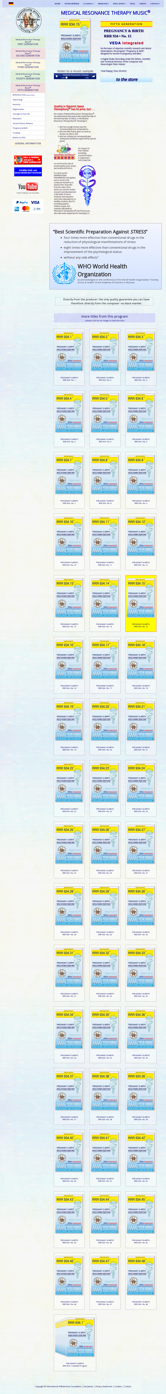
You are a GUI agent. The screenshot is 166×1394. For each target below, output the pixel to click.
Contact (127, 1386)
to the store (126, 79)
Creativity (16, 133)
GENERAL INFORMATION (28, 143)
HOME (58, 4)
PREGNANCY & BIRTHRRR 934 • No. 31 (69, 994)
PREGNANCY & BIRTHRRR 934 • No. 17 (105, 686)
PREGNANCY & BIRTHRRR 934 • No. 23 (105, 810)
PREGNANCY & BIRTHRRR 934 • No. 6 (141, 440)
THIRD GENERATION (28, 65)
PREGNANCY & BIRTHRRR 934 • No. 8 (105, 502)
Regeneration (18, 109)
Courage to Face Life (21, 114)
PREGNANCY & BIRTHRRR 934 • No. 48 (141, 1303)
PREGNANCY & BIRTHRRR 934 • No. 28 (69, 933)
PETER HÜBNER (72, 4)
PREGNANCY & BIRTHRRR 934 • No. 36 (141, 1056)
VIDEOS (142, 4)
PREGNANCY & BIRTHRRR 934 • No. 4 (69, 440)
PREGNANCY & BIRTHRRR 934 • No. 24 (141, 810)
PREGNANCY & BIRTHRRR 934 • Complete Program (75, 1364)
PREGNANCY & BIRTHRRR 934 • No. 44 (105, 1241)
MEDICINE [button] (103, 4)
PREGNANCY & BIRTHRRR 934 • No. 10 (69, 563)
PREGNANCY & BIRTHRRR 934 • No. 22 (69, 810)
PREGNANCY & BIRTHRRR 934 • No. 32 (105, 994)
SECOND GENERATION (28, 53)
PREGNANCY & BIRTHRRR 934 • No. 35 (105, 1056)
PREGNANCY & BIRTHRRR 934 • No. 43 (69, 1241)
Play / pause (57, 76)
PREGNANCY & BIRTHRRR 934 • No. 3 (141, 378)
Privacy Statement (103, 1386)
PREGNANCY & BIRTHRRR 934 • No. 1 (69, 378)
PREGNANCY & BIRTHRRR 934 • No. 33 (141, 994)
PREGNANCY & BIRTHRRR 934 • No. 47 (105, 1303)
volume (93, 76)
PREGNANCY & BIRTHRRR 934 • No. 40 (69, 1179)
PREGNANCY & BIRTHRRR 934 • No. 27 (141, 871)
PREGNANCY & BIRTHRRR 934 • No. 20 (105, 748)
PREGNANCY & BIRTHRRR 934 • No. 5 (105, 440)
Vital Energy (17, 99)
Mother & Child (19, 137)
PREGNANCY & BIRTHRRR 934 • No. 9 (141, 502)
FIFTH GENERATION (28, 88)
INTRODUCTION (23, 95)
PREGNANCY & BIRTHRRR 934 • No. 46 (69, 1303)
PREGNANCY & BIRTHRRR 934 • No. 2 (105, 378)
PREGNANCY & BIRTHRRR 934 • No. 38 (105, 1118)
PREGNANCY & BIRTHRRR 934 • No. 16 (69, 686)
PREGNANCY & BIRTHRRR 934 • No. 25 (69, 871)
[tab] (28, 42)
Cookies (118, 1386)
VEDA (132, 4)
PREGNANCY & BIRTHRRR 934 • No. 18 (141, 686)
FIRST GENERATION (28, 42)
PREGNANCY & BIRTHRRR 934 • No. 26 (105, 871)
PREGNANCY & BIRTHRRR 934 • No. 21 (141, 748)
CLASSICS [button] (88, 4)
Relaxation (17, 118)
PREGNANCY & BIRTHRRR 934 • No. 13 (69, 625)
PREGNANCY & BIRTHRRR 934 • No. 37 (69, 1118)
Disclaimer (88, 1386)
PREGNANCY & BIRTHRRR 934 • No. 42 (141, 1179)
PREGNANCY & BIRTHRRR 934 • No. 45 (141, 1241)
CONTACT (155, 4)
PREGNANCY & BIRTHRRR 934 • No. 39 (141, 1118)
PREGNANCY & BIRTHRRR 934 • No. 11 (105, 563)
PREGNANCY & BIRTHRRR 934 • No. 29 (105, 933)
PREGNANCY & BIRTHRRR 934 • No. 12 (141, 563)
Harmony (16, 104)
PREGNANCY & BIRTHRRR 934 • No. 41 (105, 1179)
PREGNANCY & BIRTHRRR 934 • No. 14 (105, 625)
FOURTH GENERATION (28, 76)
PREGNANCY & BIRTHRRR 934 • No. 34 (69, 1056)
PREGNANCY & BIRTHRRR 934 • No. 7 (69, 502)
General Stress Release (23, 123)
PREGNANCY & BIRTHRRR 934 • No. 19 (69, 748)
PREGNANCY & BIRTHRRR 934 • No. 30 (141, 933)
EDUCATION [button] (119, 4)
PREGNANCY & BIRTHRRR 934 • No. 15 (141, 625)
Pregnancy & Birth (20, 128)
